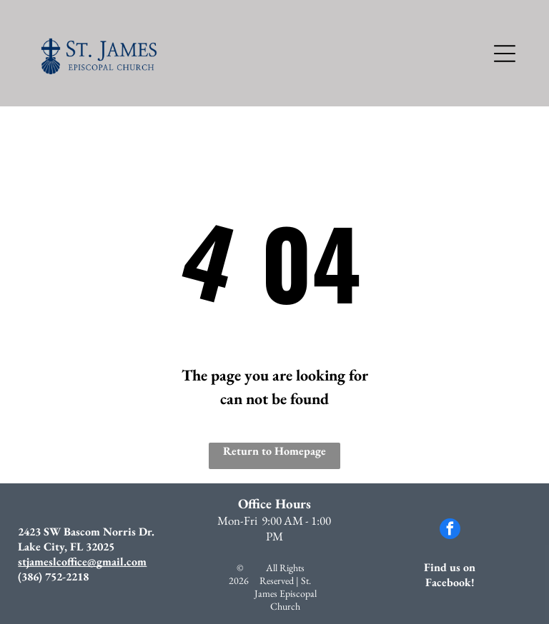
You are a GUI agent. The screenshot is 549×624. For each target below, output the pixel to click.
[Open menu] (504, 53)
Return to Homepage (274, 450)
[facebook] (450, 530)
